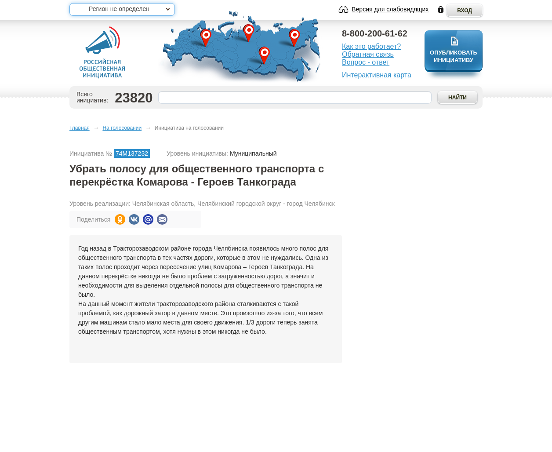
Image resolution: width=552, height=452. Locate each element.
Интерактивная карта (376, 75)
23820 (134, 98)
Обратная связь (368, 54)
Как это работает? (371, 46)
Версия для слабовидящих (390, 9)
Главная (79, 128)
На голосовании (122, 128)
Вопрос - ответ (365, 62)
